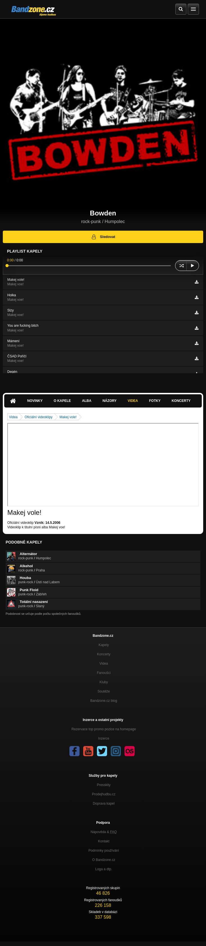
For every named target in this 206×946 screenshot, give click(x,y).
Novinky (35, 401)
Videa (133, 401)
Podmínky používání (104, 850)
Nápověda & (103, 832)
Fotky (154, 401)
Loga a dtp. (103, 869)
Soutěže (104, 691)
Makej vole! (68, 417)
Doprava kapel (103, 803)
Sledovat (103, 237)
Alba (86, 401)
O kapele (62, 401)
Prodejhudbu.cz (103, 794)
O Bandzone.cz (103, 860)
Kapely (104, 645)
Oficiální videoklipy (38, 417)
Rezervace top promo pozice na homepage (103, 729)
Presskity (104, 785)
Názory (110, 401)
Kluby (103, 682)
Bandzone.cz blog (103, 701)
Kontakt (104, 841)
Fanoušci (104, 673)
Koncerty (181, 401)
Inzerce (103, 738)
